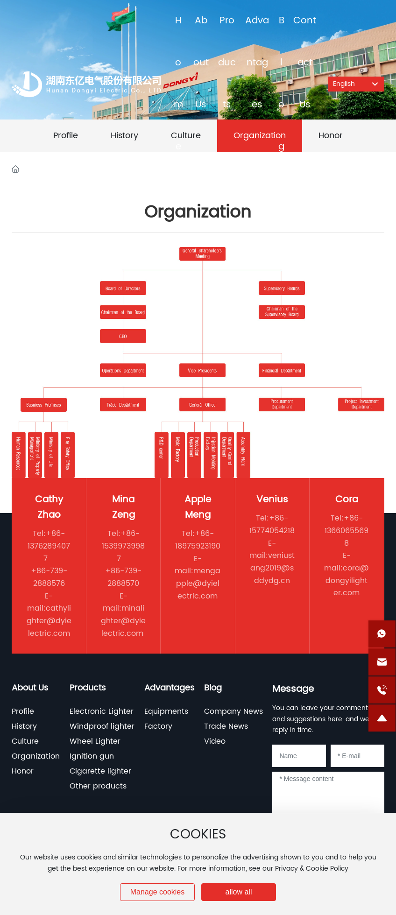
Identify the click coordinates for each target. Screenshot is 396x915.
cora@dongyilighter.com (347, 580)
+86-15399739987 (123, 546)
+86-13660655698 (346, 530)
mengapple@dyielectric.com (198, 583)
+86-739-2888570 (123, 577)
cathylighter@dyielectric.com (49, 620)
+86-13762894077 (49, 546)
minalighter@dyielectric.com (123, 620)
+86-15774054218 (272, 524)
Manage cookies (157, 892)
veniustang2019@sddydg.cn (272, 567)
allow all (239, 892)
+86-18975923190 (197, 540)
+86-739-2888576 (49, 577)
